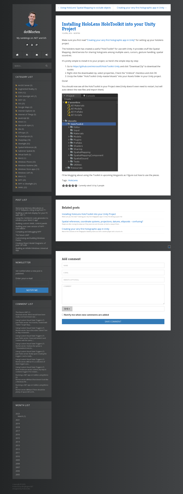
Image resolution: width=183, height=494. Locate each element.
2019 (18, 423)
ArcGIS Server (25, 85)
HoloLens (73, 180)
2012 (18, 449)
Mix (21, 129)
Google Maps (25, 107)
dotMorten (32, 22)
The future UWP (22, 312)
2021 (18, 420)
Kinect (22, 122)
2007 (18, 467)
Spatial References (27, 147)
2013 (18, 445)
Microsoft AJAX (26, 125)
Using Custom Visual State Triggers (29, 320)
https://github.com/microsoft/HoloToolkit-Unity (96, 66)
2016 (18, 434)
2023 (32, 415)
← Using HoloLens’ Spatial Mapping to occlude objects (84, 7)
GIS (21, 103)
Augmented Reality (27, 89)
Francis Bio (26, 489)
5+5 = (67, 308)
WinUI (22, 176)
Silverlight (24, 143)
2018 (18, 427)
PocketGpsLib (25, 136)
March (20, 416)
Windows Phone (27, 162)
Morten (77, 33)
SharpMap (24, 140)
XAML (22, 187)
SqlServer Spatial (26, 151)
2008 (18, 463)
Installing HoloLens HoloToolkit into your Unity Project (108, 26)
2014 (18, 442)
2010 (18, 456)
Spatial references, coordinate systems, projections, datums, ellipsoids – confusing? (102, 221)
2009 (18, 460)
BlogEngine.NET (27, 486)
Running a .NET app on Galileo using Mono (32, 375)
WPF (22, 180)
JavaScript (23, 118)
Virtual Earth (24, 154)
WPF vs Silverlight (27, 183)
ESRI (22, 92)
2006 (18, 471)
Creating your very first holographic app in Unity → (142, 7)
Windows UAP (25, 173)
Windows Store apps (28, 169)
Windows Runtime (27, 165)
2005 (18, 474)
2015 (18, 438)
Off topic (23, 132)
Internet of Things (27, 114)
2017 (18, 431)
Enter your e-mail (24, 278)
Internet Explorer (26, 111)
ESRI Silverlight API (27, 96)
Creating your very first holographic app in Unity (110, 40)
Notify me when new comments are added (85, 314)
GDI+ (21, 100)
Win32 (22, 158)
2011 (18, 452)
